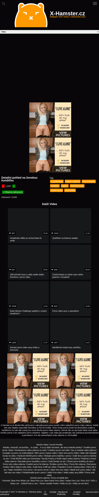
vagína (65, 186)
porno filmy (63, 464)
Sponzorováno (92, 492)
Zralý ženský (53, 461)
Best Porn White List (20, 481)
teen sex (12, 472)
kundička (55, 186)
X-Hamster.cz (67, 15)
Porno (53, 478)
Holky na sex (65, 483)
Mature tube (21, 467)
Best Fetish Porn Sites (54, 481)
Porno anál (90, 472)
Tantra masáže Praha (49, 483)
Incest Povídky (56, 445)
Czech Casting (73, 467)
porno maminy (90, 456)
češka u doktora (73, 181)
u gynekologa (57, 181)
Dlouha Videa (42, 445)
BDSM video (21, 458)
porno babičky (58, 456)
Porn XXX (85, 481)
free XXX (23, 470)
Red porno (91, 464)
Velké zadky (68, 472)
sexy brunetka (89, 181)
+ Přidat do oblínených (13, 192)
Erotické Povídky (77, 493)
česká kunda (56, 190)
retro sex (59, 470)
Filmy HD (90, 467)
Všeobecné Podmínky (62, 493)
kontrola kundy (77, 186)
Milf (45, 467)
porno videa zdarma (30, 450)
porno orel (60, 450)
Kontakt (53, 492)
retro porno (68, 453)
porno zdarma (44, 478)
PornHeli (6, 481)
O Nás (45, 493)
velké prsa (34, 472)
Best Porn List (37, 481)
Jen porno (38, 470)
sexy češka (70, 190)
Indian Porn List (72, 481)
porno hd (37, 464)
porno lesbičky (79, 461)
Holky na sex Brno (81, 483)
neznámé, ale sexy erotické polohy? (66, 447)
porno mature (45, 453)
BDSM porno (31, 456)
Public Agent (61, 458)
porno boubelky (33, 461)
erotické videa (83, 450)
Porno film (73, 464)
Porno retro (8, 464)
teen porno (80, 470)
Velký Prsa (52, 472)
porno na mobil (19, 453)
